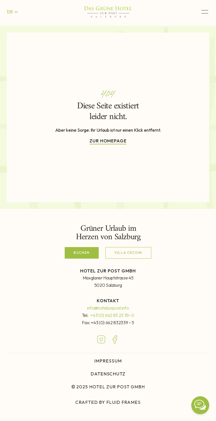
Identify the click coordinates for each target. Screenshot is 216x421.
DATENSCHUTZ (108, 374)
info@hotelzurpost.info (108, 308)
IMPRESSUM (108, 361)
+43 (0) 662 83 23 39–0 (112, 315)
